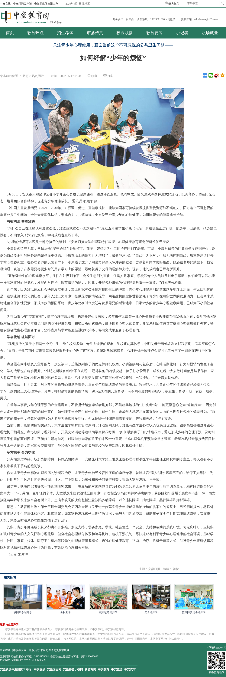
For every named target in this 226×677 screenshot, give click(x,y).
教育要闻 (154, 32)
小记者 (182, 32)
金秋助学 (65, 599)
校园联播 (124, 32)
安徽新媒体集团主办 (46, 3)
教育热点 (35, 32)
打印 (108, 76)
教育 (26, 76)
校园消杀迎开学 (22, 599)
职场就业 (210, 32)
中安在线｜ (6, 3)
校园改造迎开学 (108, 599)
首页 (10, 32)
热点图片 (38, 76)
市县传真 (95, 32)
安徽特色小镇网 (73, 669)
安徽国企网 (54, 669)
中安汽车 (130, 669)
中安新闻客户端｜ (23, 3)
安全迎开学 (151, 599)
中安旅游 (116, 669)
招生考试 (65, 32)
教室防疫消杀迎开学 (193, 599)
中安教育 (103, 669)
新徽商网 (90, 669)
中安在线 (39, 669)
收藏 (92, 76)
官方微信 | (175, 3)
